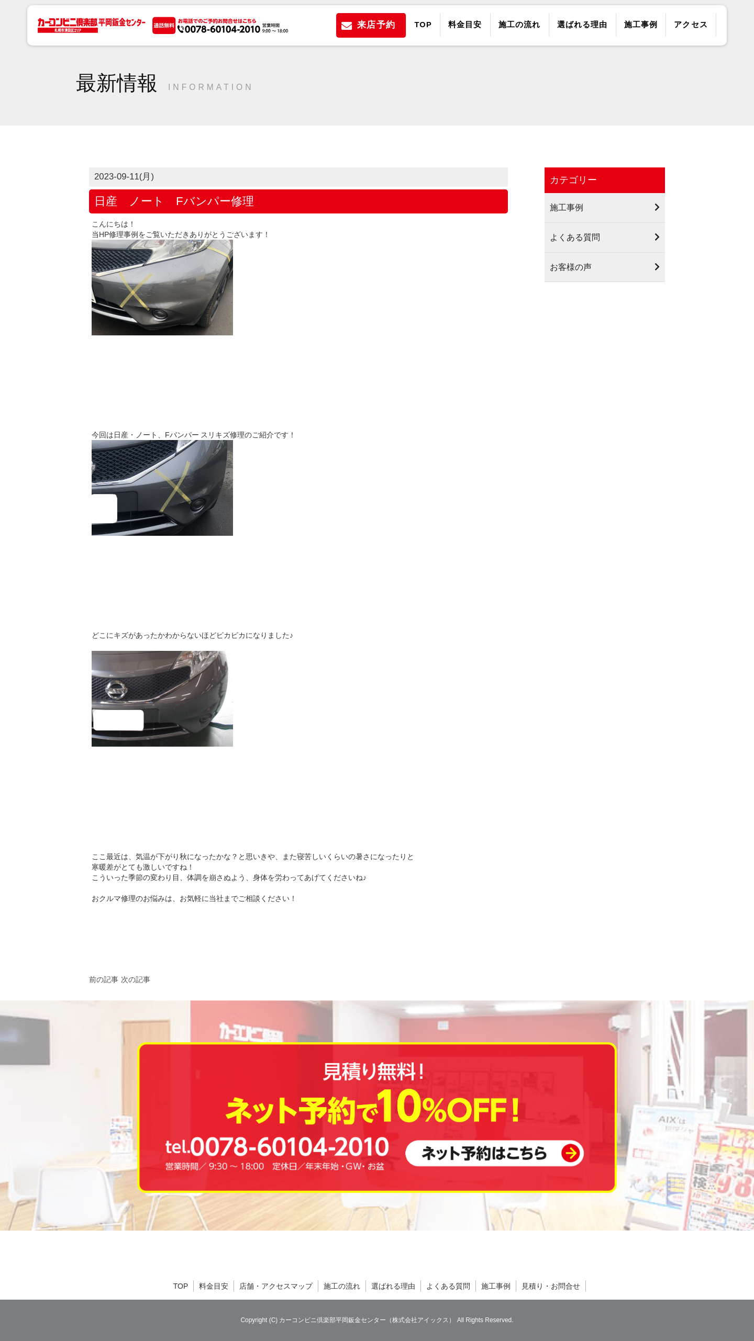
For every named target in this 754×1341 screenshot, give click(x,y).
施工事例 (641, 24)
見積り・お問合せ (551, 1286)
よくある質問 (575, 237)
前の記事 (103, 979)
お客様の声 (571, 267)
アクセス (691, 24)
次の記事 (135, 979)
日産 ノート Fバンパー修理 (174, 201)
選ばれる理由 (582, 24)
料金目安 (465, 24)
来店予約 (376, 25)
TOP (422, 24)
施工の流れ (519, 24)
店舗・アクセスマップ (276, 1286)
